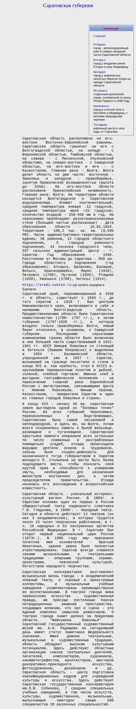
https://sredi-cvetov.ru (47, 285)
